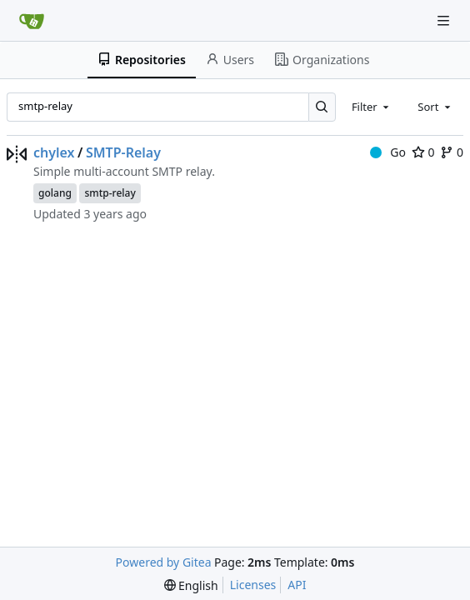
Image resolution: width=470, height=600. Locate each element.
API (297, 584)
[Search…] (322, 107)
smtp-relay (109, 193)
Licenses (253, 584)
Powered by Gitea (164, 562)
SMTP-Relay (123, 152)
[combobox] (372, 106)
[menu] (191, 585)
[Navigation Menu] (445, 20)
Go (388, 152)
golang (55, 193)
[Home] (31, 21)
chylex (54, 152)
